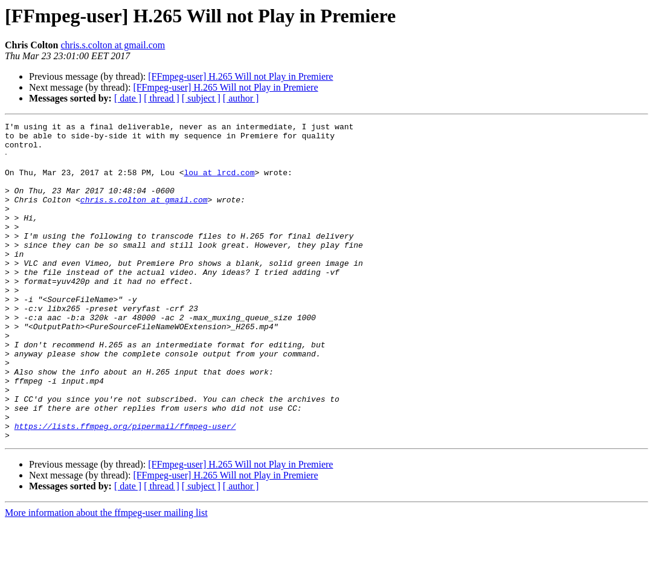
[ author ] (241, 98)
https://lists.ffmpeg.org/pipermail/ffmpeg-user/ (125, 486)
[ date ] (127, 98)
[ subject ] (201, 98)
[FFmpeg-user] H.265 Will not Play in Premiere (240, 76)
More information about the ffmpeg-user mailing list (106, 575)
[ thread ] (161, 98)
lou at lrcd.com (219, 182)
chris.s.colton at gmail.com (112, 45)
